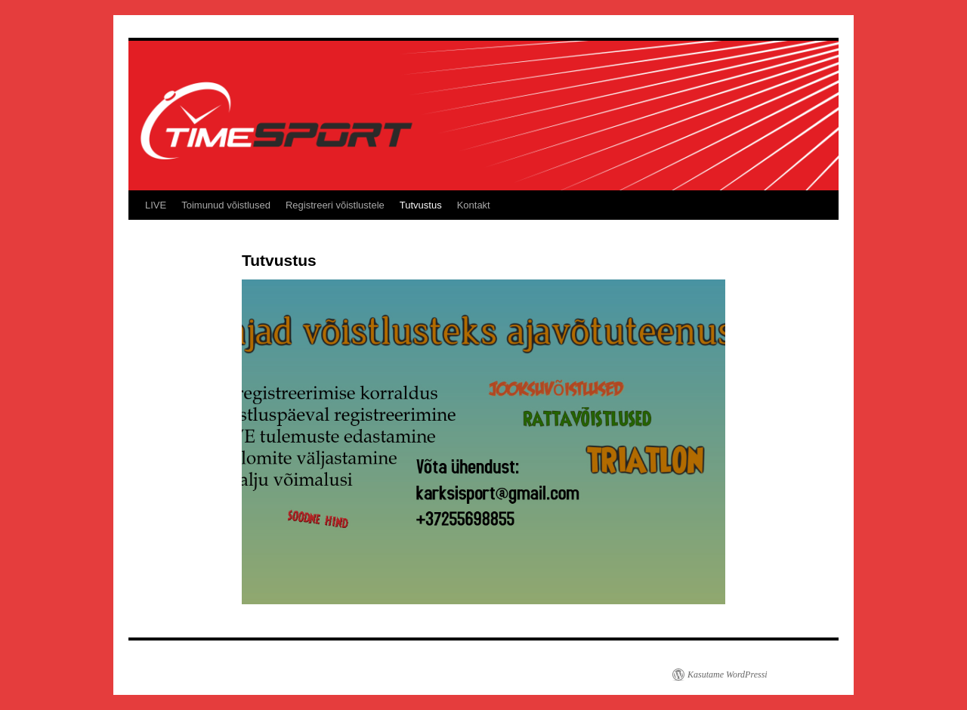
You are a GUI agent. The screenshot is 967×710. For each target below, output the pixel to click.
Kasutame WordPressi (727, 674)
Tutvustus (421, 205)
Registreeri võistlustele (335, 205)
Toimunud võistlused (225, 205)
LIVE (155, 205)
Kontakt (473, 205)
